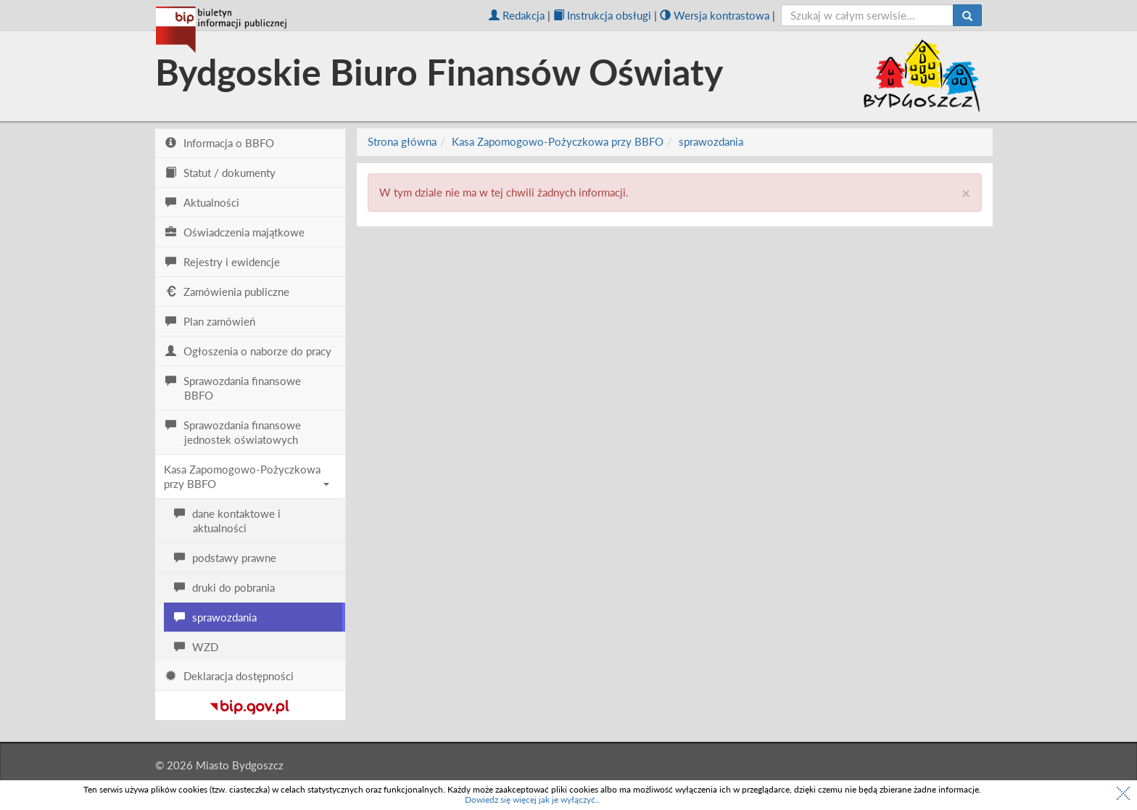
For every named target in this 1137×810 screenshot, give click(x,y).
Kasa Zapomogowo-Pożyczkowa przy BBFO (246, 476)
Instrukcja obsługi (602, 15)
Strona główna (402, 141)
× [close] (966, 192)
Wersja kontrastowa (714, 15)
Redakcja (517, 15)
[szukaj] (867, 15)
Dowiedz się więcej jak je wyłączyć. (531, 799)
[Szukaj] (967, 15)
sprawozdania (711, 141)
